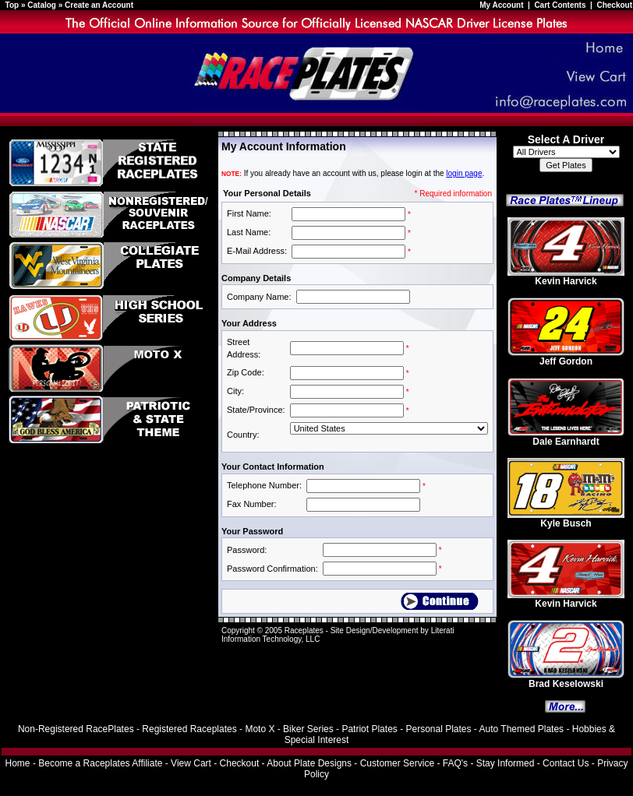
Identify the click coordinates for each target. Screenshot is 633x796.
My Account (502, 5)
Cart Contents (559, 5)
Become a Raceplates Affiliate (100, 763)
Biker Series (308, 729)
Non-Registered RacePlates (76, 729)
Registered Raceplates (189, 729)
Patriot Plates (369, 729)
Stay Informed (505, 763)
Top (12, 5)
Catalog (41, 5)
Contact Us (566, 763)
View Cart (191, 763)
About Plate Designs (309, 763)
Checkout (614, 5)
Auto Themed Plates (521, 729)
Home (17, 763)
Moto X (259, 729)
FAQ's (455, 763)
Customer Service (397, 763)
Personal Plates (438, 729)
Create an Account (99, 5)
